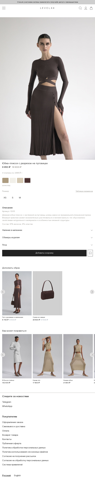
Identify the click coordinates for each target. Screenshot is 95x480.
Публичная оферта (11, 443)
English (17, 475)
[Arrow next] (92, 291)
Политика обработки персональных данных (24, 447)
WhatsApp (7, 406)
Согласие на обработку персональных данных (25, 460)
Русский (6, 475)
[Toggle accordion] (47, 230)
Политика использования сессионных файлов (25, 452)
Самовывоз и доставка (13, 426)
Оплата (5, 430)
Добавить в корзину (44, 253)
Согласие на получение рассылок (19, 456)
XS (5, 197)
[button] (91, 8)
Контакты (7, 439)
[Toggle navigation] (4, 8)
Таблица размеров (84, 191)
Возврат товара (10, 435)
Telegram (6, 402)
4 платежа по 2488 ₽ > (12, 173)
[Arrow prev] (3, 291)
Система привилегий (12, 464)
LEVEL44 (47, 8)
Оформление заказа (12, 422)
